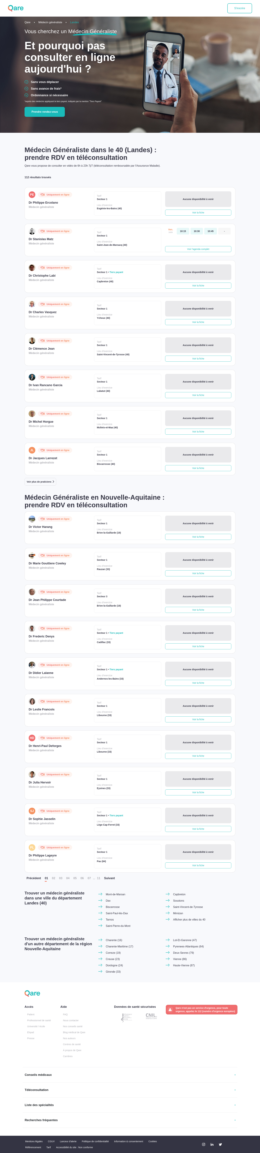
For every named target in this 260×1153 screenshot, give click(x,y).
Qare (28, 22)
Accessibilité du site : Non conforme (74, 1147)
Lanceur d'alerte (68, 1141)
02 (53, 878)
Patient (30, 1014)
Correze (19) (113, 952)
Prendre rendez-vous (45, 111)
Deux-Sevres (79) (183, 952)
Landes (74, 22)
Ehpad (30, 1032)
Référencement (33, 1147)
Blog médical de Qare (74, 1032)
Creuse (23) (113, 959)
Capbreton (179, 894)
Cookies (152, 1141)
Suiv (109, 878)
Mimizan (178, 913)
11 (98, 878)
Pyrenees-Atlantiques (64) (188, 946)
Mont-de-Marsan (115, 894)
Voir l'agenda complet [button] (198, 249)
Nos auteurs (69, 1038)
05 (75, 878)
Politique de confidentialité (95, 1141)
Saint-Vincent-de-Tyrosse (188, 907)
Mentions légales (34, 1141)
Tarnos (110, 919)
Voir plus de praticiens (39, 481)
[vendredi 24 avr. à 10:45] (210, 231)
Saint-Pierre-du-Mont (118, 925)
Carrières (68, 1056)
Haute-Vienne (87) (184, 965)
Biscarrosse (113, 907)
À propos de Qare (72, 1050)
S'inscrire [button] (239, 8)
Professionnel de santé (39, 1020)
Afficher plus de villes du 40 (189, 919)
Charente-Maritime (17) (119, 946)
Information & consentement (128, 1141)
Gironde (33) (113, 971)
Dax (108, 900)
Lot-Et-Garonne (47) (185, 940)
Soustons (178, 900)
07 (89, 878)
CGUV (51, 1141)
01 (46, 878)
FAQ (65, 1014)
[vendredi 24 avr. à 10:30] (197, 231)
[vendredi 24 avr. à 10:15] (183, 231)
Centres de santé (72, 1044)
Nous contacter (71, 1020)
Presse (30, 1038)
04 (67, 878)
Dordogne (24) (114, 965)
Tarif (48, 1147)
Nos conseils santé (73, 1026)
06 (82, 878)
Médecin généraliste (50, 22)
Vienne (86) (180, 959)
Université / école (36, 1026)
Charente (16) (114, 940)
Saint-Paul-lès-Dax (117, 913)
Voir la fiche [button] (198, 212)
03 (60, 878)
